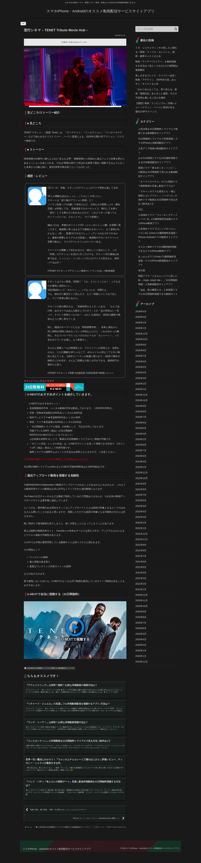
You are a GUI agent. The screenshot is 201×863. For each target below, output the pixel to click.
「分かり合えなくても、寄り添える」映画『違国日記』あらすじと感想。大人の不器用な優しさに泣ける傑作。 (156, 93)
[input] (156, 29)
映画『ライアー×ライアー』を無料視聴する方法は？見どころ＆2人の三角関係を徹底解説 (156, 65)
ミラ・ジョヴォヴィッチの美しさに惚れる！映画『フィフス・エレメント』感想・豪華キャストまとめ (156, 52)
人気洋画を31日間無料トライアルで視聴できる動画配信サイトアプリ (49, 668)
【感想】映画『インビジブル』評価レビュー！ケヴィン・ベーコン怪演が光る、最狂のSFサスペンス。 (156, 107)
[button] (176, 29)
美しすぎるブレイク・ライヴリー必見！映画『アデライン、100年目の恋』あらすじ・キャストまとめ (156, 79)
